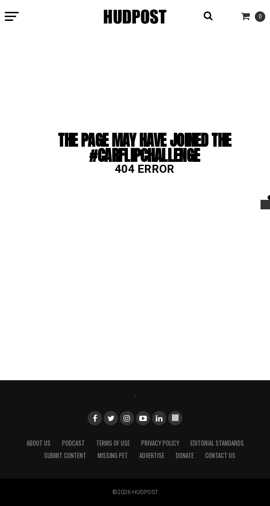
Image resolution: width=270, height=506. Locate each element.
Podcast (73, 443)
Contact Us (220, 455)
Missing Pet (113, 455)
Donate (185, 455)
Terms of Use (113, 443)
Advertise (151, 455)
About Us (39, 443)
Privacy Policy (160, 443)
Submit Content (65, 455)
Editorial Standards (217, 443)
